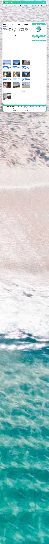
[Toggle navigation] (44, 2)
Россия (10, 5)
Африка (39, 5)
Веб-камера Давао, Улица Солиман (16, 79)
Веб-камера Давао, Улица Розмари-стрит (6, 90)
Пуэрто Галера (15, 57)
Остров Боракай (9, 57)
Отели (6, 5)
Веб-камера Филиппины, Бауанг (16, 67)
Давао (4, 57)
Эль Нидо (20, 57)
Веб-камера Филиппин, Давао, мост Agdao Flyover (25, 67)
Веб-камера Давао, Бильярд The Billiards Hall (26, 79)
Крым (37, 106)
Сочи (34, 106)
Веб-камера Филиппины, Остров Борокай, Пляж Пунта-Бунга (7, 68)
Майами (31, 106)
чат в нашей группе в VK (31, 108)
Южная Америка (33, 5)
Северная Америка (24, 5)
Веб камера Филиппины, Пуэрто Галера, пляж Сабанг (7, 101)
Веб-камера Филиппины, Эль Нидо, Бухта (25, 90)
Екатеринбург (27, 106)
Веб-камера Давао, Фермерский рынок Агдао (7, 79)
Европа (14, 5)
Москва (43, 5)
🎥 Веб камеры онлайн (8, 2)
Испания (39, 106)
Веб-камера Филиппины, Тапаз (16, 89)
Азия (18, 5)
